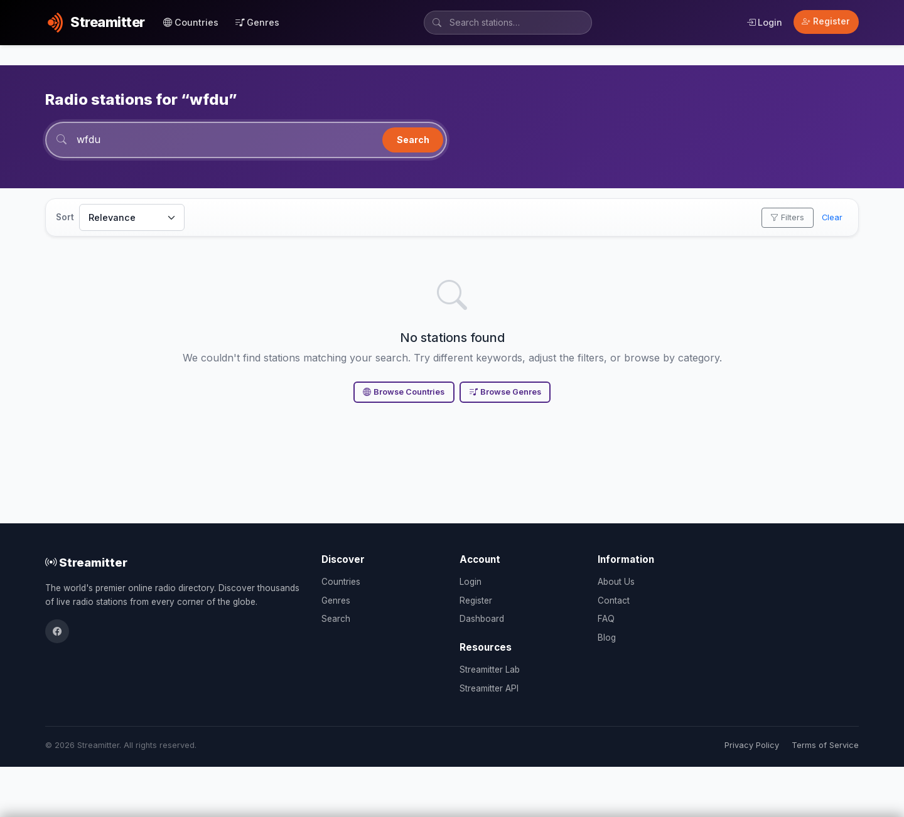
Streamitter (86, 562)
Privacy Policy (751, 745)
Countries (190, 22)
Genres (257, 22)
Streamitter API (489, 688)
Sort (65, 217)
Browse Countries (403, 392)
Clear (832, 217)
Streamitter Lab (490, 670)
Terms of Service (825, 745)
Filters (787, 217)
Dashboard (482, 619)
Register (826, 21)
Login (764, 22)
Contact (614, 600)
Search (413, 139)
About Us (616, 582)
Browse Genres (505, 392)
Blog (607, 638)
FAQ (606, 619)
